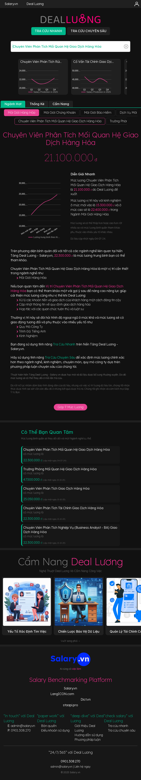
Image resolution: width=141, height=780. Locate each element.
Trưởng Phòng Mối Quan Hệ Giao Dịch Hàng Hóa (60, 469)
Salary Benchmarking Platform (70, 679)
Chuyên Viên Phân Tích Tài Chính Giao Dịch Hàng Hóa (63, 508)
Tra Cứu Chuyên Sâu (60, 357)
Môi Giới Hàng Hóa (32, 278)
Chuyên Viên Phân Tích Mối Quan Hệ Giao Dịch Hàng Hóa (66, 450)
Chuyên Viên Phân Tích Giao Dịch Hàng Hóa (56, 488)
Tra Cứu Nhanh (64, 344)
